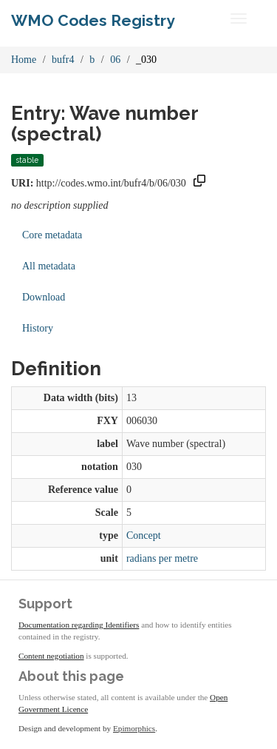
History (37, 328)
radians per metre (162, 558)
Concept (143, 535)
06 (115, 59)
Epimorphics (134, 728)
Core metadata (52, 235)
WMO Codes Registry (93, 20)
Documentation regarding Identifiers (78, 624)
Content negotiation (51, 655)
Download (43, 297)
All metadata (48, 266)
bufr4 (63, 59)
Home (23, 59)
